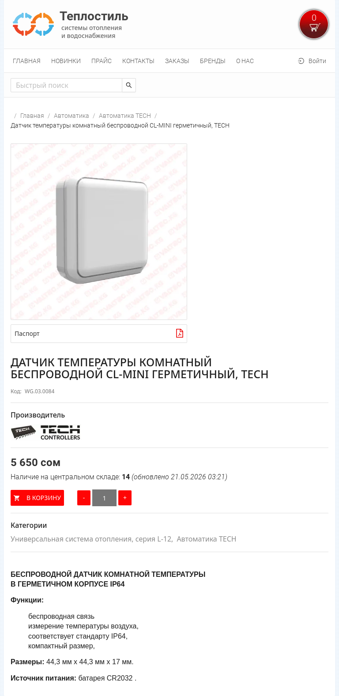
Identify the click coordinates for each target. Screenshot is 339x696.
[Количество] (104, 497)
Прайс (101, 60)
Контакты (138, 60)
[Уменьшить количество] (83, 497)
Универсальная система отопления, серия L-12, (92, 539)
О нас (245, 60)
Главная (27, 60)
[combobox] (66, 85)
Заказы (177, 60)
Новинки (66, 60)
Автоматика (71, 115)
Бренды (213, 60)
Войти (317, 60)
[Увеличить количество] (125, 497)
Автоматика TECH (125, 115)
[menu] (169, 60)
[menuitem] (27, 61)
